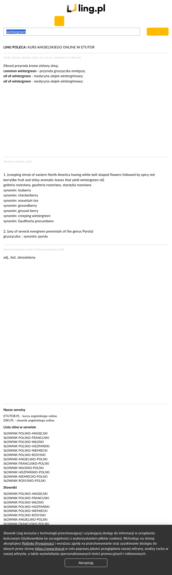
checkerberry (28, 195)
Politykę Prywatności (38, 543)
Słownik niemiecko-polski (25, 476)
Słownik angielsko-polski (25, 459)
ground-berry (28, 211)
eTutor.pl (11, 416)
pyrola (43, 236)
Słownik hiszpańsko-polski (26, 472)
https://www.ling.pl (50, 548)
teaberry (24, 190)
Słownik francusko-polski (26, 463)
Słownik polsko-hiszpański (26, 446)
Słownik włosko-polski (23, 468)
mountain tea (28, 200)
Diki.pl (8, 420)
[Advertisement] (86, 298)
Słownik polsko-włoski (23, 442)
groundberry (27, 205)
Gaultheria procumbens (36, 221)
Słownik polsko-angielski (25, 433)
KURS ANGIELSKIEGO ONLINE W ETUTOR (49, 47)
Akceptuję (86, 563)
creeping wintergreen (34, 216)
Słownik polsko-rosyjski (24, 455)
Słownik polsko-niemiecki (25, 450)
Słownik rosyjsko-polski (24, 480)
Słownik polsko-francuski (26, 438)
